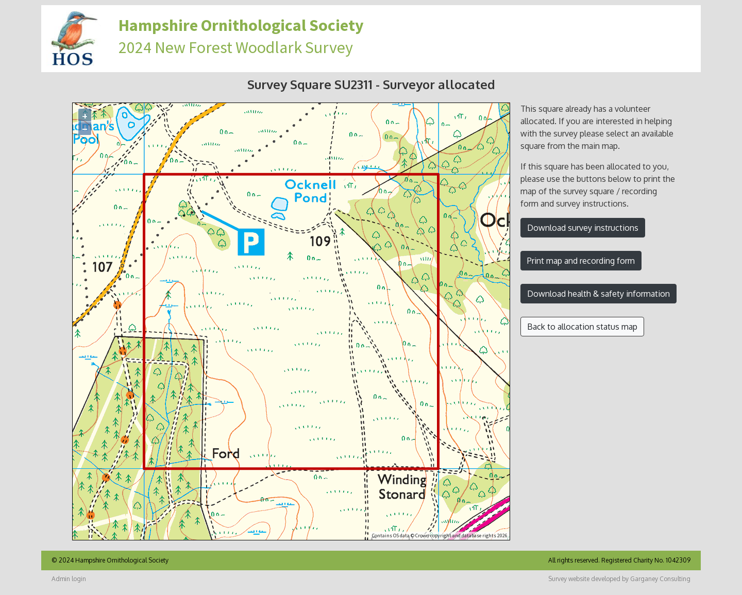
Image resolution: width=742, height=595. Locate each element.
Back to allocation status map (582, 326)
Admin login (69, 579)
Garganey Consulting (660, 579)
